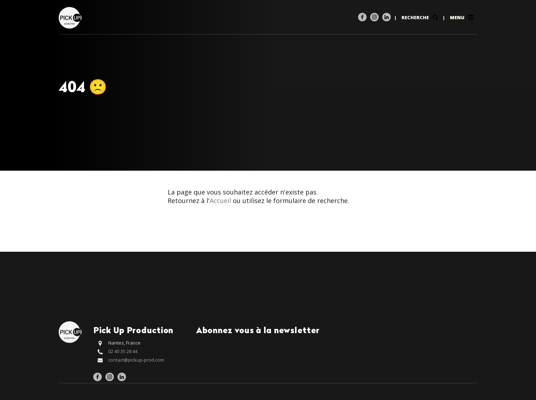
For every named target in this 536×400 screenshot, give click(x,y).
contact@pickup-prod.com (136, 360)
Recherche (420, 17)
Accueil (220, 200)
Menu (462, 17)
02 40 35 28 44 (122, 351)
